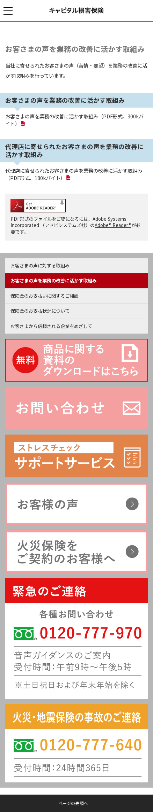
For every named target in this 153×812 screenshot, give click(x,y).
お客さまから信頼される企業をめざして (51, 326)
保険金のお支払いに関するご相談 (44, 295)
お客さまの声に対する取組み (40, 265)
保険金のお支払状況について (40, 310)
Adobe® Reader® (113, 225)
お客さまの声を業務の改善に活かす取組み (75, 49)
